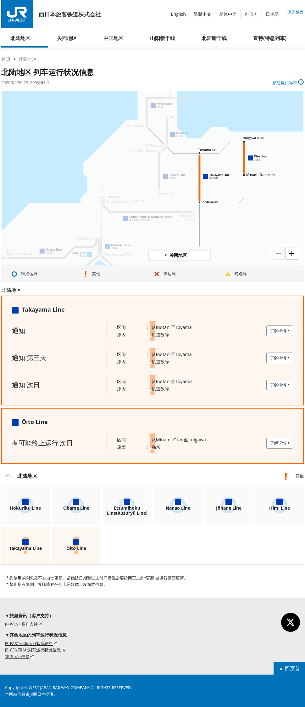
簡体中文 (228, 14)
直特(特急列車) (269, 38)
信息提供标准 (288, 82)
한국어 (251, 14)
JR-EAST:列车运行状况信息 (29, 643)
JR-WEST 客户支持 (21, 624)
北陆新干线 (214, 38)
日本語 (272, 14)
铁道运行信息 (17, 656)
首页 (6, 59)
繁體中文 (202, 14)
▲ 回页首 (289, 668)
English (178, 14)
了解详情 (279, 330)
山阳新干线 (162, 38)
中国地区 (113, 38)
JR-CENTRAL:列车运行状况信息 (33, 650)
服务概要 (295, 11)
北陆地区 (20, 38)
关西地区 (67, 38)
